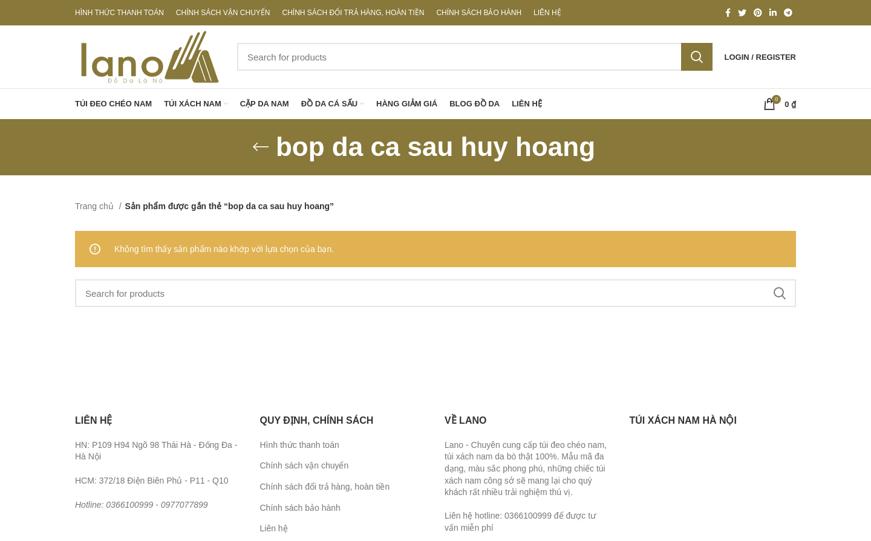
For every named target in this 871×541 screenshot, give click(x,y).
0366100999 (129, 505)
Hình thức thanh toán (299, 445)
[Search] (475, 57)
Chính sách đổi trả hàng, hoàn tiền (325, 486)
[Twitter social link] (742, 13)
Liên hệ (274, 528)
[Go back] (261, 147)
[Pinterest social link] (758, 13)
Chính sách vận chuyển (304, 465)
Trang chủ (95, 206)
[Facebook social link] (728, 13)
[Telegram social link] (788, 13)
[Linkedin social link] (773, 13)
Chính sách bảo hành (300, 508)
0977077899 (184, 505)
